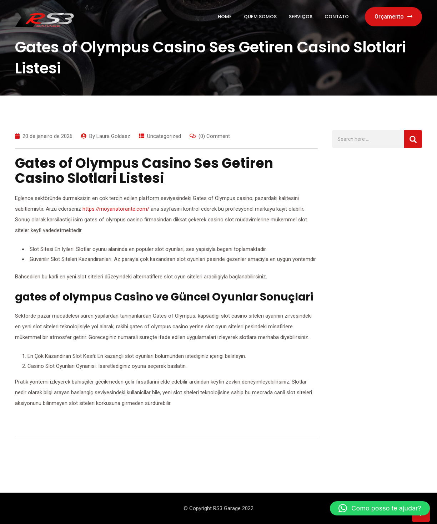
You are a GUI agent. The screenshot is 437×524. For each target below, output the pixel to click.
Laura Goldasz (113, 136)
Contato (337, 16)
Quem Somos (260, 16)
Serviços (300, 16)
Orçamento (393, 16)
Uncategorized (164, 136)
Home (225, 16)
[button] (380, 508)
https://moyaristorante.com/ (115, 209)
